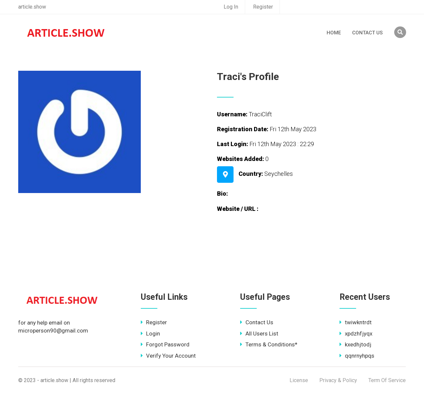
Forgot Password (165, 344)
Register (263, 7)
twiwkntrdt (356, 322)
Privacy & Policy (338, 380)
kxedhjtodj (355, 344)
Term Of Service (387, 380)
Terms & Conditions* (268, 344)
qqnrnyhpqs (357, 355)
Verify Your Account (168, 355)
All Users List (259, 333)
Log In (231, 7)
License (299, 380)
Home (334, 33)
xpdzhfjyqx (356, 333)
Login (150, 333)
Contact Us (367, 33)
